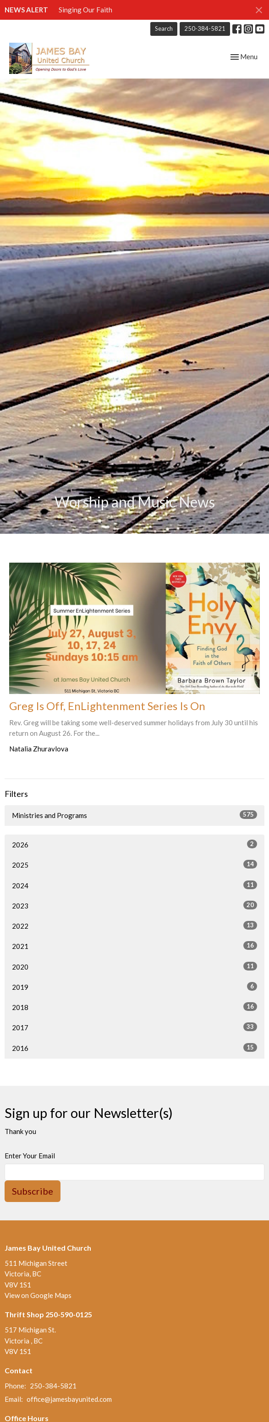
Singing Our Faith (85, 10)
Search (164, 28)
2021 (134, 945)
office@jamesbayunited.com (69, 1399)
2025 (134, 864)
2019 (134, 986)
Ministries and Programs (134, 814)
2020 (134, 966)
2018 (134, 1006)
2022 (134, 925)
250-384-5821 (204, 28)
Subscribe (32, 1190)
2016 (134, 1047)
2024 (134, 885)
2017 (134, 1027)
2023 (134, 905)
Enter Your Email (30, 1155)
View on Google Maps (38, 1295)
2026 (134, 844)
